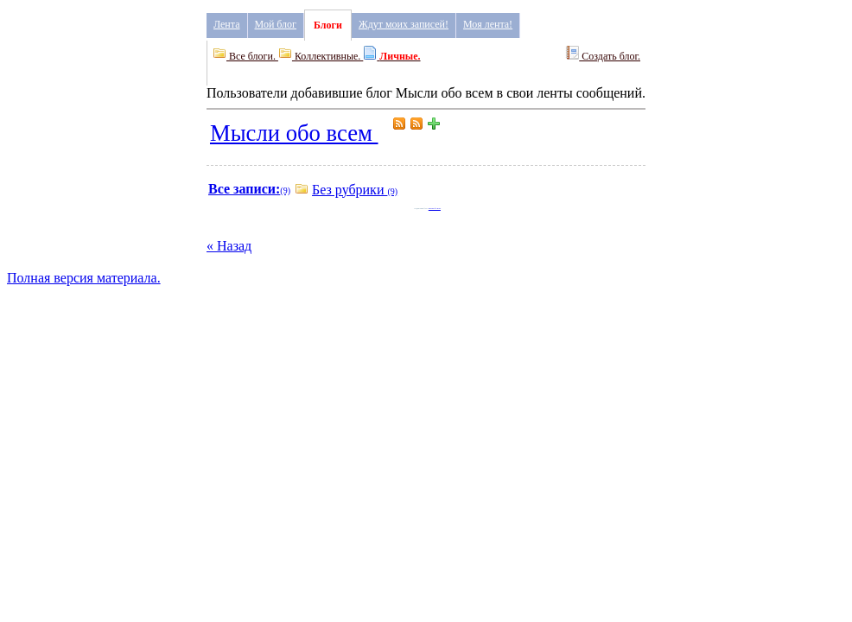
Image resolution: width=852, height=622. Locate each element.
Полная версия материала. (84, 277)
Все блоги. (245, 56)
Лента (226, 24)
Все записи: (244, 188)
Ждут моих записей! (403, 24)
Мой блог (276, 24)
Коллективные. (320, 56)
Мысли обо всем (294, 133)
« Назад (229, 245)
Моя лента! (487, 24)
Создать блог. (602, 54)
